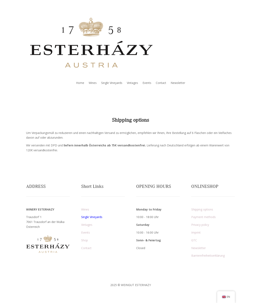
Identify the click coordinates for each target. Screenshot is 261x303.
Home (80, 83)
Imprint (196, 232)
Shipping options (202, 209)
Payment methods (203, 217)
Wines (93, 83)
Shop (84, 240)
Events (147, 83)
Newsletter (178, 83)
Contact (161, 83)
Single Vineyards (111, 83)
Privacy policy (200, 225)
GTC (194, 240)
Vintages (132, 83)
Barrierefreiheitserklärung (208, 255)
